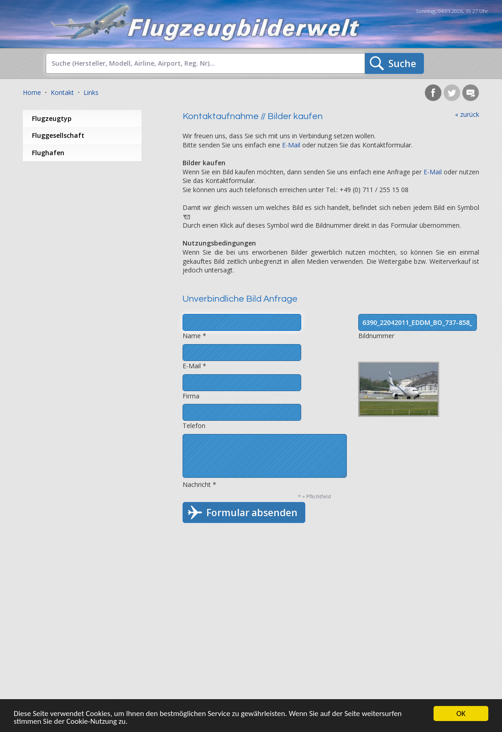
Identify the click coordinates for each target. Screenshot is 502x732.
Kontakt (62, 92)
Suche (402, 63)
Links (91, 92)
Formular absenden (252, 512)
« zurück (467, 114)
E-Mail (291, 145)
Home (32, 92)
